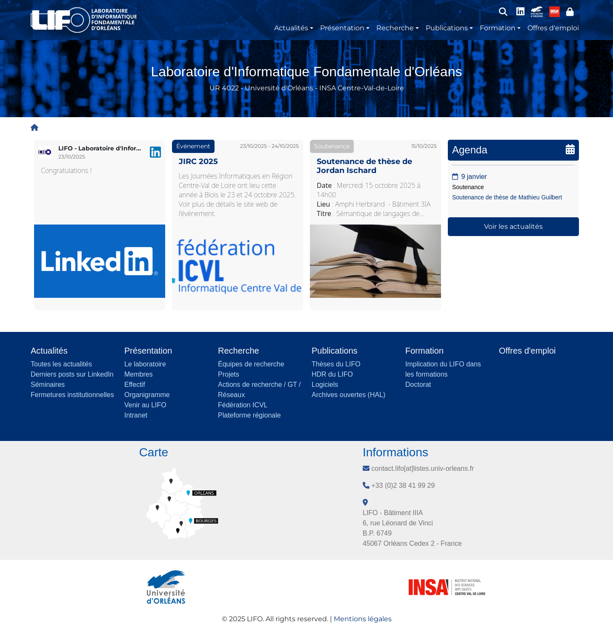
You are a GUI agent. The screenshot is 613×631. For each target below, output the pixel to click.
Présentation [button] (342, 28)
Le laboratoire (145, 364)
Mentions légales (363, 619)
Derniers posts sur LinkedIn (72, 374)
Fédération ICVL (243, 405)
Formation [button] (498, 28)
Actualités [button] (291, 28)
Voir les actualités (513, 226)
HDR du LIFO (332, 374)
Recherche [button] (395, 28)
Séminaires (48, 384)
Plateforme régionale (249, 415)
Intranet (135, 415)
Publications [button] (447, 28)
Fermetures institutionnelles (72, 394)
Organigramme (147, 394)
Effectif (134, 384)
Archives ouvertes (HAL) (348, 394)
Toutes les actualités (61, 364)
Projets (228, 374)
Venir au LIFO (145, 405)
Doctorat (418, 384)
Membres (138, 374)
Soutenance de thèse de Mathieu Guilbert (507, 197)
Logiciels (325, 384)
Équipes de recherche (251, 364)
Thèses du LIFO (336, 364)
